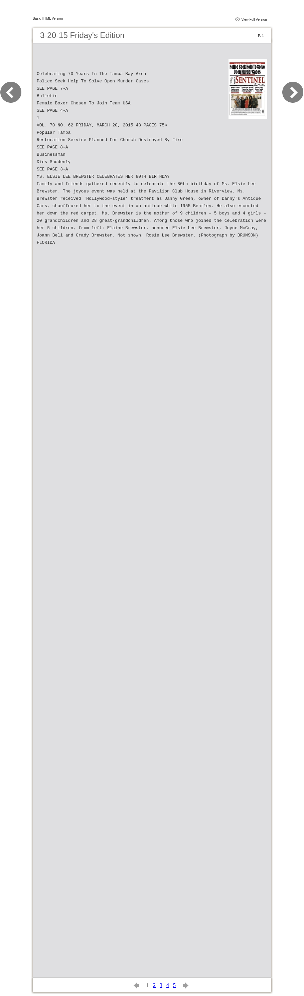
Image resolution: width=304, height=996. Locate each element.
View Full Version (254, 19)
